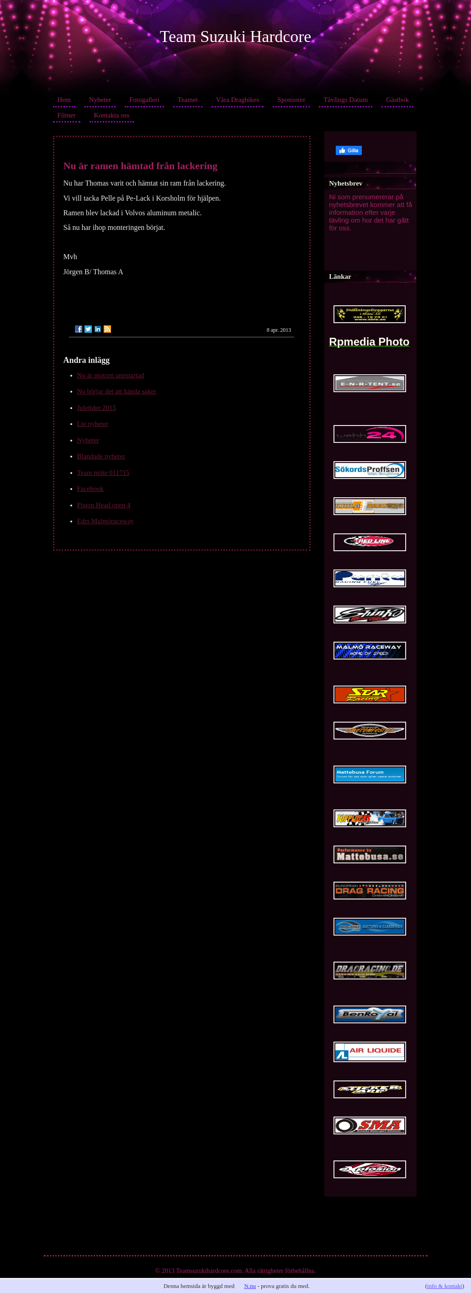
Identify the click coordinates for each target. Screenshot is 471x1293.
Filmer (67, 115)
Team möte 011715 (103, 472)
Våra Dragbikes (237, 99)
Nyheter (100, 99)
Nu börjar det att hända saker (117, 391)
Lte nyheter (93, 423)
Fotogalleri (144, 99)
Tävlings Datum (345, 99)
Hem (64, 99)
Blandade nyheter (101, 456)
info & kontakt (444, 1285)
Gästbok (397, 99)
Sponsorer (291, 99)
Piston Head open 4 (104, 505)
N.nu (250, 1285)
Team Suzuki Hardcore (235, 36)
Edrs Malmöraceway (105, 521)
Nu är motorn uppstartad (110, 375)
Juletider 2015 (96, 407)
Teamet (188, 99)
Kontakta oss (112, 115)
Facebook (90, 488)
